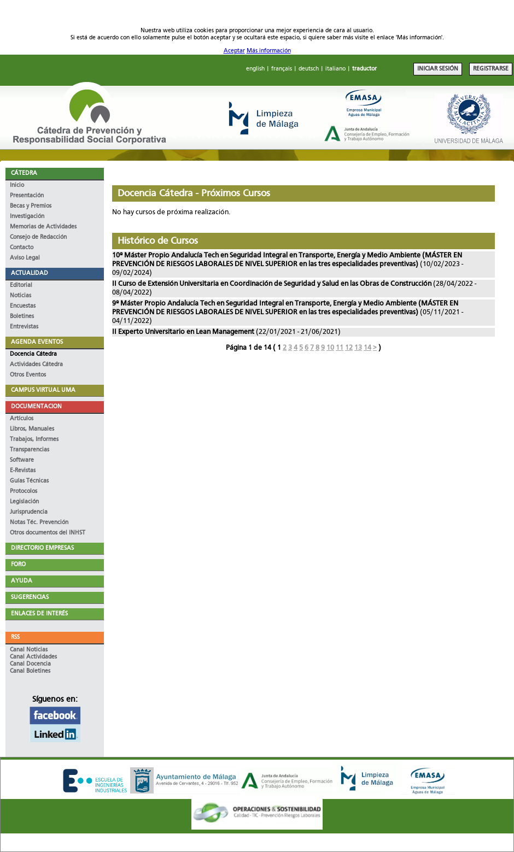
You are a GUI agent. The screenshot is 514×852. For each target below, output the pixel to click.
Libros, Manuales (32, 429)
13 (358, 347)
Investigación (27, 217)
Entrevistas (24, 327)
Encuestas (23, 306)
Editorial (21, 286)
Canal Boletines (30, 671)
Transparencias (29, 450)
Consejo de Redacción (38, 237)
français (281, 69)
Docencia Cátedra (33, 354)
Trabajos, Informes (34, 440)
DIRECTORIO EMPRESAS (42, 548)
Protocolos (23, 492)
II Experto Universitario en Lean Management (183, 332)
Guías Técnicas (29, 481)
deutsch (309, 69)
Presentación (27, 196)
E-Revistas (23, 471)
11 (339, 347)
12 (349, 347)
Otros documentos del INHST (47, 533)
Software (22, 460)
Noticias (20, 296)
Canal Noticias (29, 650)
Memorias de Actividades (43, 227)
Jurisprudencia (29, 512)
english (255, 69)
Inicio (17, 186)
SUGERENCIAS (30, 598)
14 (367, 347)
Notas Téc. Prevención (39, 523)
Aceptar (234, 51)
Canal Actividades (33, 657)
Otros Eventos (28, 375)
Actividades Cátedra (36, 365)
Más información (269, 51)
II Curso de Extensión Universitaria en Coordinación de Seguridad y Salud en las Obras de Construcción (272, 283)
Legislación (24, 502)
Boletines (22, 317)
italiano (335, 69)
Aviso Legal (25, 258)
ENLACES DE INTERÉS (39, 614)
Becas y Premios (30, 206)
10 (330, 347)
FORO (18, 565)
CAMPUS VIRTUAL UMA (43, 390)
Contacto (21, 248)
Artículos (21, 419)
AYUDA (21, 581)
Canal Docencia (30, 664)
